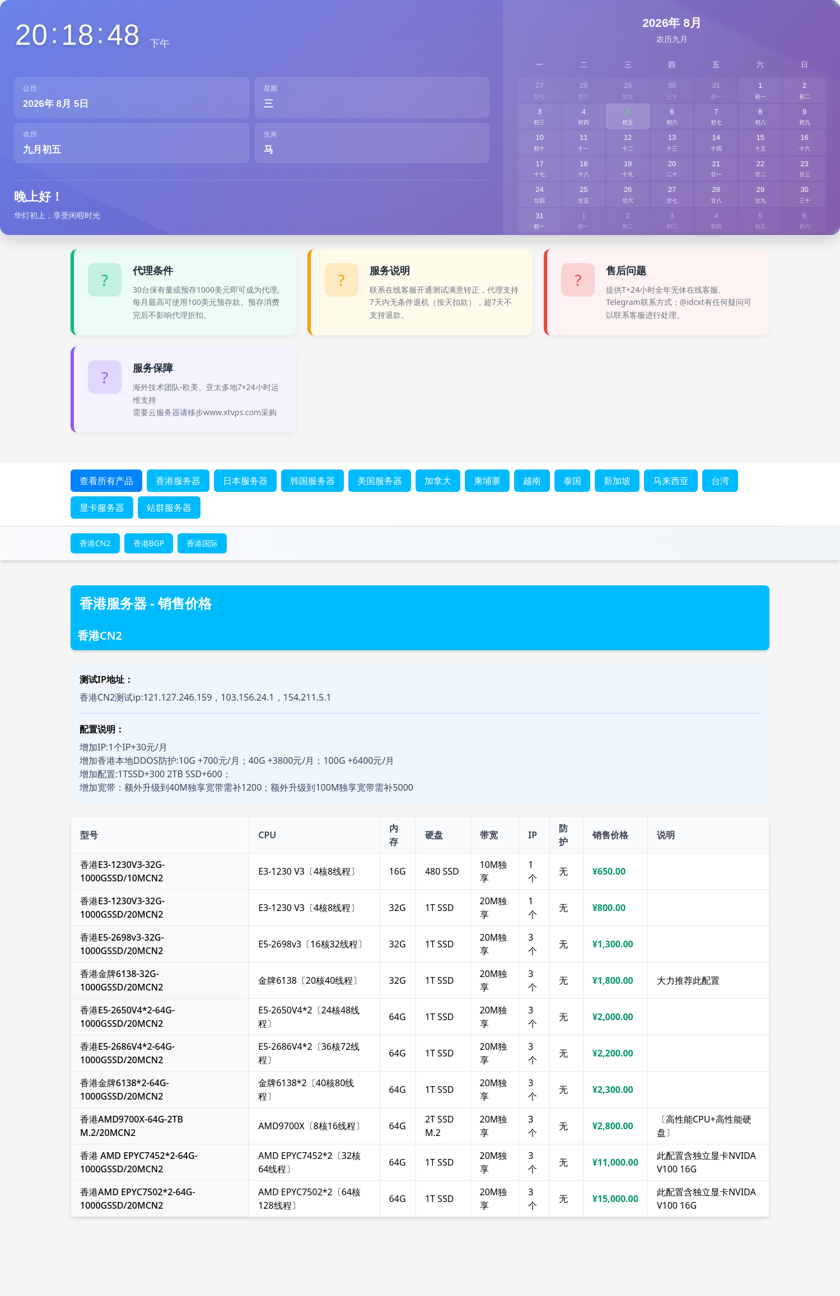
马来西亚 (671, 481)
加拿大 (437, 481)
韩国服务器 (312, 481)
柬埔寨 (487, 481)
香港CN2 (95, 543)
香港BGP (149, 543)
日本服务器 (245, 481)
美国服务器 (379, 481)
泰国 (572, 481)
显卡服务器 (102, 507)
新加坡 (617, 481)
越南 (532, 481)
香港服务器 (178, 481)
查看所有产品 (106, 481)
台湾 (720, 481)
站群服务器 (169, 507)
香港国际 (202, 543)
